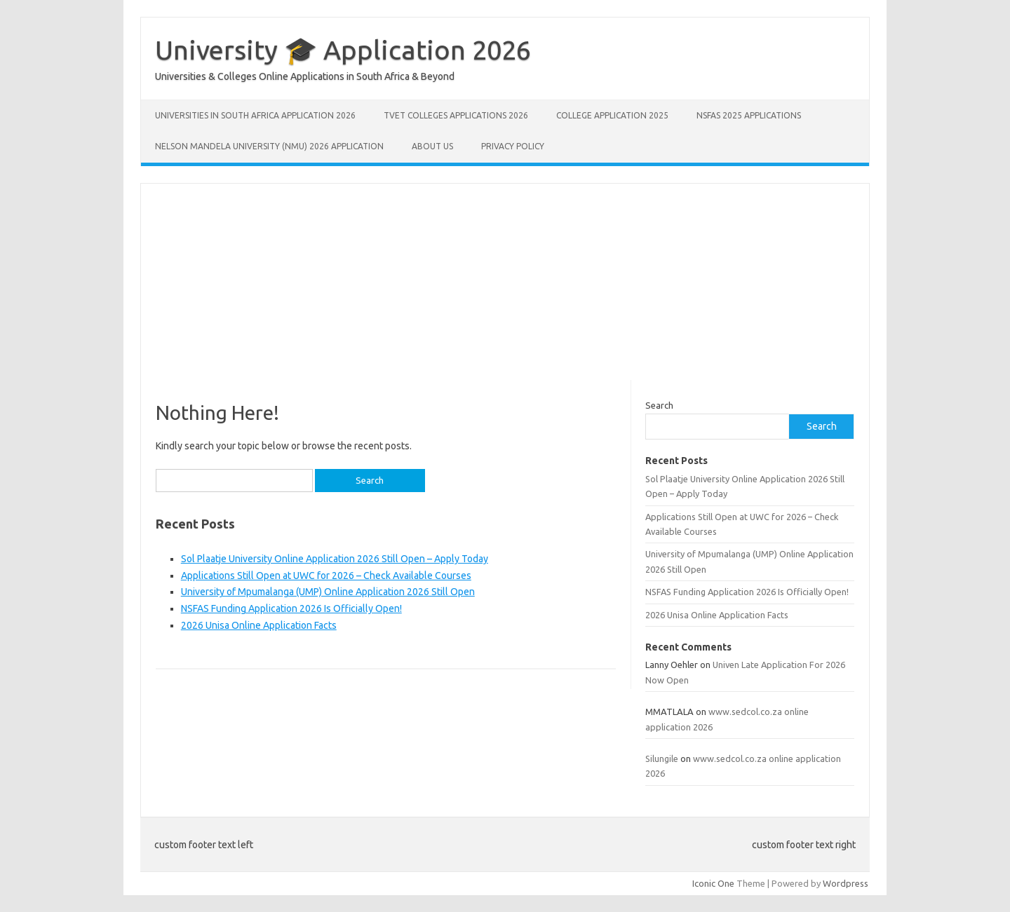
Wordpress (845, 883)
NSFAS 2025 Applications (748, 115)
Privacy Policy (512, 146)
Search (659, 405)
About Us (432, 146)
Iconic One (713, 883)
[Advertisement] (505, 282)
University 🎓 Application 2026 (343, 49)
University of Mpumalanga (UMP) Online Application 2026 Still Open (328, 591)
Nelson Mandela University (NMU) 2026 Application (269, 146)
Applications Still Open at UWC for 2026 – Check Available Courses (326, 575)
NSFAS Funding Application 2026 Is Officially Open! (291, 608)
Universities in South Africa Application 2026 (255, 115)
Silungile (661, 758)
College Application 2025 (612, 115)
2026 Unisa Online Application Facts (259, 625)
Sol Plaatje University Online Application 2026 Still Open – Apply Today (334, 558)
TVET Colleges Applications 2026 (456, 115)
